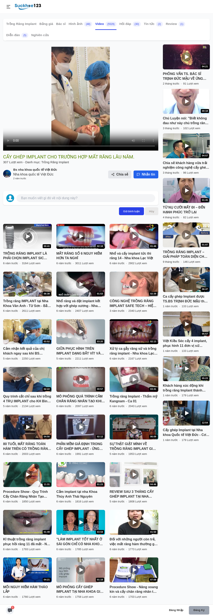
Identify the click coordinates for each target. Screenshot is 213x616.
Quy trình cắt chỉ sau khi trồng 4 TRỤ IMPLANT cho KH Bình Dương (27, 399)
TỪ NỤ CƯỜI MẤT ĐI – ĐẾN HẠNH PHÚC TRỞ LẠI (184, 210)
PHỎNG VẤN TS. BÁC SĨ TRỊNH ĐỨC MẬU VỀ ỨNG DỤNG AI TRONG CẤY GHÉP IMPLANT (185, 76)
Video (105, 24)
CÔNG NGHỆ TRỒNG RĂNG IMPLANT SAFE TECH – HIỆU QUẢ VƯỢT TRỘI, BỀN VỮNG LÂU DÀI (133, 303)
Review (175, 24)
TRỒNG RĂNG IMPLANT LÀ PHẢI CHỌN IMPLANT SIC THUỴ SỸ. (25, 256)
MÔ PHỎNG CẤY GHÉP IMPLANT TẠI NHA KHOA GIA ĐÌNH (79, 589)
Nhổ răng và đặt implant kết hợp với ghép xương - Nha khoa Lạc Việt (78, 303)
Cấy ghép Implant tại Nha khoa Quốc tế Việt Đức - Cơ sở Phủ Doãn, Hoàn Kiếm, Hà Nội (186, 432)
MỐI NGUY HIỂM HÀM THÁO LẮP (25, 589)
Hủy (151, 211)
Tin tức (153, 24)
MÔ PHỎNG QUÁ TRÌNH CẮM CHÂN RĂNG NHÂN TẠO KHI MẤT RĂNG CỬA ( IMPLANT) (79, 399)
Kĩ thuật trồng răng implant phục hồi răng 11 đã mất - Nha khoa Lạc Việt (27, 542)
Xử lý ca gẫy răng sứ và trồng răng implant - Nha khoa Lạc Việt (133, 351)
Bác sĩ (61, 24)
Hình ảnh (80, 24)
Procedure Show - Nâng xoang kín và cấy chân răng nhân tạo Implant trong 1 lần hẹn (134, 589)
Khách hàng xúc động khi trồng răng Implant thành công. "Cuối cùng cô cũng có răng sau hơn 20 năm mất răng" (186, 388)
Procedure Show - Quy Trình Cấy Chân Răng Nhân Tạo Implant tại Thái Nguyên (25, 494)
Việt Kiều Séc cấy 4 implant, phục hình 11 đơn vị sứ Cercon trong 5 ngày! (185, 343)
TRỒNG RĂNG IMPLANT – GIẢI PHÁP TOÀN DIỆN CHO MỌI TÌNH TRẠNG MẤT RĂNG (186, 254)
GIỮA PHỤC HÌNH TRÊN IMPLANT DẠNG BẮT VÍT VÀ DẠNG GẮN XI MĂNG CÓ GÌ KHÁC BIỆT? (78, 351)
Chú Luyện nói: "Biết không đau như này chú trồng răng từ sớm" (185, 121)
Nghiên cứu (40, 35)
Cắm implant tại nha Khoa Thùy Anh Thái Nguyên (76, 494)
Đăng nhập (176, 610)
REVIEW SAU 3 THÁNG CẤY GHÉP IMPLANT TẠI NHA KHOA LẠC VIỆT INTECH (132, 494)
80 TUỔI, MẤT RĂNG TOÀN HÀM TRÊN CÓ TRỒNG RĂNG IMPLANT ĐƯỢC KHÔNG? (26, 446)
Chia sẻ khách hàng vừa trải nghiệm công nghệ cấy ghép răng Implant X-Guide (185, 165)
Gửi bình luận (131, 211)
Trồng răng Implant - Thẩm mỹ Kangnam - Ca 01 (133, 399)
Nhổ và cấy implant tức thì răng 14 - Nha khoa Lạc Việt (131, 256)
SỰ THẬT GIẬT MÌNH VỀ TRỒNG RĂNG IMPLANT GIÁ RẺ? (132, 446)
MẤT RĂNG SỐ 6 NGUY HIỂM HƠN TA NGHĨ (79, 256)
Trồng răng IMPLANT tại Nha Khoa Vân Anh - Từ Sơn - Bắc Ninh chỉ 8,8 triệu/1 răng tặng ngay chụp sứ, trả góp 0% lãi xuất (26, 303)
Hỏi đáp (130, 24)
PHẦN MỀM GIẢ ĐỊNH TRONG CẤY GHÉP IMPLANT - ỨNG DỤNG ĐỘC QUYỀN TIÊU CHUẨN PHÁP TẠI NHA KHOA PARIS (79, 446)
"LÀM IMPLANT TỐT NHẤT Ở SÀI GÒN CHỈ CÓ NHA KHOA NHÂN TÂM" (79, 542)
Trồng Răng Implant (21, 24)
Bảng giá (46, 24)
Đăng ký (198, 610)
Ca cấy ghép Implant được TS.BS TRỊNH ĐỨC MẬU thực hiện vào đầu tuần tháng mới (185, 299)
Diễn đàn (17, 35)
